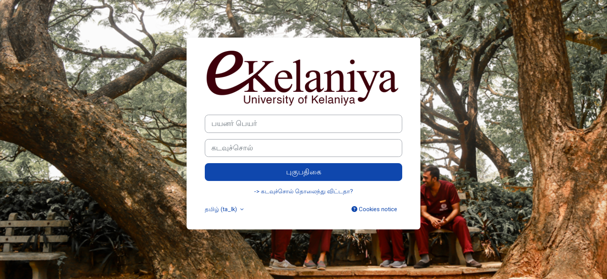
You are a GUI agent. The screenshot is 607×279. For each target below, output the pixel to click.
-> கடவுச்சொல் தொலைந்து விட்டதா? (303, 191)
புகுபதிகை (303, 172)
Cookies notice (374, 209)
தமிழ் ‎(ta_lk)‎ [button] (221, 209)
